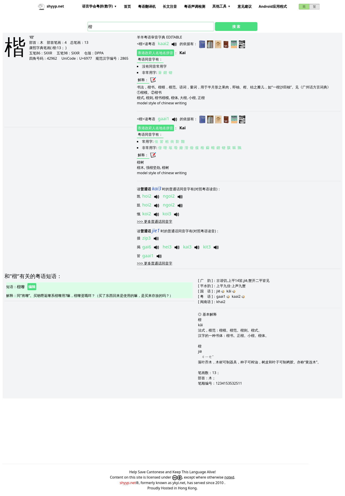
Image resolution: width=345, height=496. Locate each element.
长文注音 (170, 6)
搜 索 (236, 26)
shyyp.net (128, 482)
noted (229, 477)
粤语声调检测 (194, 6)
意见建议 (245, 6)
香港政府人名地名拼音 (155, 52)
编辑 (31, 286)
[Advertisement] (63, 94)
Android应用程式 (273, 6)
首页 (127, 6)
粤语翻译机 (147, 6)
